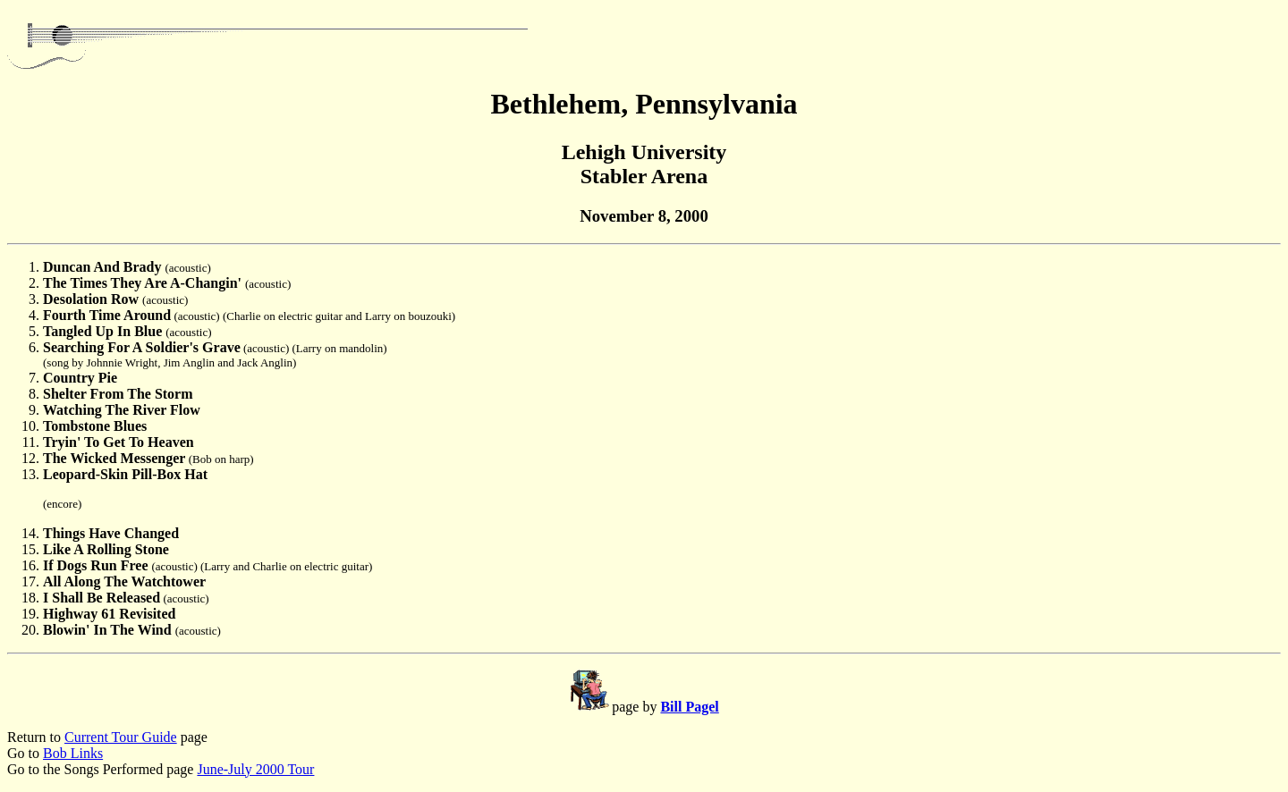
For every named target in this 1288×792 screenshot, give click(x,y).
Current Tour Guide (120, 737)
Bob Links (73, 753)
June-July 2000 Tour (255, 769)
